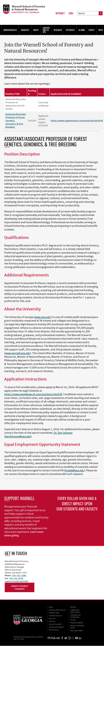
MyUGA (73, 607)
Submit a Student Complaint (19, 587)
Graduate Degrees (55, 616)
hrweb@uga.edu (74, 470)
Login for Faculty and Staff (16, 581)
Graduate (25, 29)
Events (92, 29)
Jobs (71, 13)
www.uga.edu (42, 317)
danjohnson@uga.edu (18, 436)
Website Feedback (76, 623)
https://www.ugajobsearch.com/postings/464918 (77, 120)
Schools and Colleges (56, 627)
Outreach (70, 29)
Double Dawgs (54, 613)
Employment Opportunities (75, 611)
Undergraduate (10, 29)
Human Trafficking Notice (77, 627)
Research (58, 29)
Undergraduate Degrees (57, 610)
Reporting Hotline (76, 630)
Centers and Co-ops (46, 30)
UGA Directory (54, 630)
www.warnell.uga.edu (17, 353)
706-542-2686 (19, 575)
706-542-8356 (16, 578)
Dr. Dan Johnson (63, 432)
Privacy (73, 620)
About (36, 29)
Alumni (82, 29)
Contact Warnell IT (55, 624)
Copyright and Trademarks (75, 616)
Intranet (60, 13)
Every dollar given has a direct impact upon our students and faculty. (77, 503)
